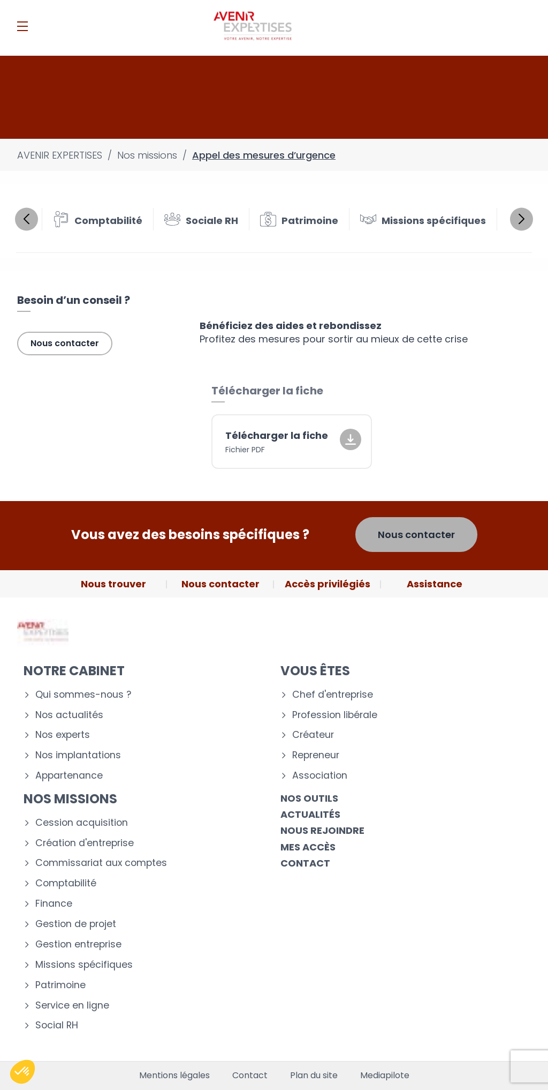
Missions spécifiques (84, 965)
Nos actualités (69, 715)
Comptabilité (65, 883)
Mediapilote (384, 1075)
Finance (53, 904)
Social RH (56, 1025)
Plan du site (314, 1075)
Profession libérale (334, 715)
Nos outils (309, 798)
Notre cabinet (74, 671)
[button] (22, 1072)
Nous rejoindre (322, 830)
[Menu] (22, 26)
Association (319, 776)
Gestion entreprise (78, 944)
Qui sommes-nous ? (83, 695)
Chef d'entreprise (332, 695)
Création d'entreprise (84, 843)
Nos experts (62, 735)
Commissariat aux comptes (101, 863)
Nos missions (70, 799)
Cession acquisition (81, 823)
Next (521, 218)
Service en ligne (72, 1005)
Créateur (313, 735)
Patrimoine (60, 985)
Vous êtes (315, 671)
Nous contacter (65, 343)
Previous (26, 218)
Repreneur (315, 755)
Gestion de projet (75, 924)
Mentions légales (174, 1075)
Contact (305, 863)
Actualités (310, 814)
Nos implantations (78, 755)
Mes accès (308, 847)
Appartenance (69, 776)
